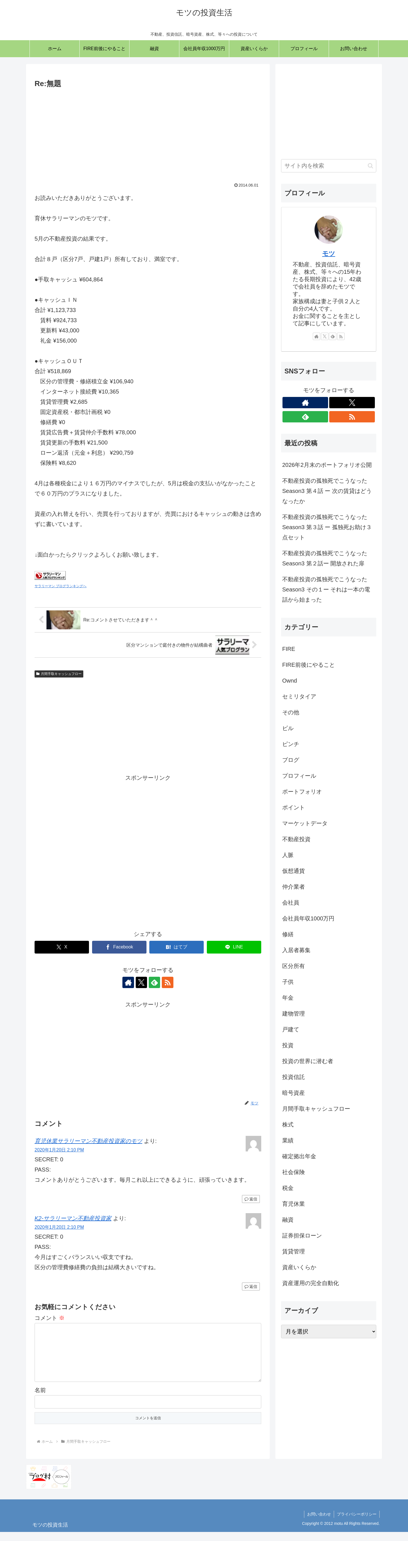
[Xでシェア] (62, 947)
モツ (328, 253)
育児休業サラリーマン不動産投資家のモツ (88, 1141)
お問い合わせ (319, 1523)
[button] (370, 166)
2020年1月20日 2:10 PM (59, 1149)
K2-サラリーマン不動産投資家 (73, 1218)
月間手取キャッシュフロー (59, 674)
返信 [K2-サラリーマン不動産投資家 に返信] (251, 1286)
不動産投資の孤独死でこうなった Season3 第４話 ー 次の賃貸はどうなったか (327, 491)
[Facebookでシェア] (119, 947)
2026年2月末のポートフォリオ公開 (327, 465)
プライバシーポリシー (357, 1523)
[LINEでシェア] (234, 947)
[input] (328, 165)
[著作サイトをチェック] (128, 982)
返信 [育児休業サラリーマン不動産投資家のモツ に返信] (251, 1199)
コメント (50, 1318)
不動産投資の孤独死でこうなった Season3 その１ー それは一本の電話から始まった (326, 589)
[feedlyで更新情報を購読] (154, 982)
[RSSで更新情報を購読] (167, 982)
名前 (40, 1399)
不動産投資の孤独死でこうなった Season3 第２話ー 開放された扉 (324, 558)
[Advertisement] (148, 132)
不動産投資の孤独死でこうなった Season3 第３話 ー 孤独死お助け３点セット (327, 527)
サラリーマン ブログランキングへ (60, 586)
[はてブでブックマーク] (176, 947)
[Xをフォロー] (141, 982)
